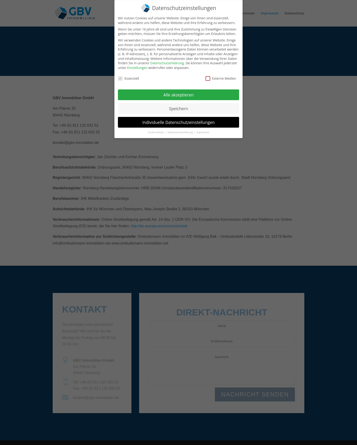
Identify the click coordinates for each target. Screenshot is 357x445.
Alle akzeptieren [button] (178, 92)
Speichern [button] (178, 106)
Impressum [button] (202, 130)
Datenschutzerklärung (167, 60)
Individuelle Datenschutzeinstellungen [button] (178, 120)
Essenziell (128, 76)
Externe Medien (221, 76)
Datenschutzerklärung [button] (180, 130)
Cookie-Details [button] (156, 130)
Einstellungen (137, 65)
